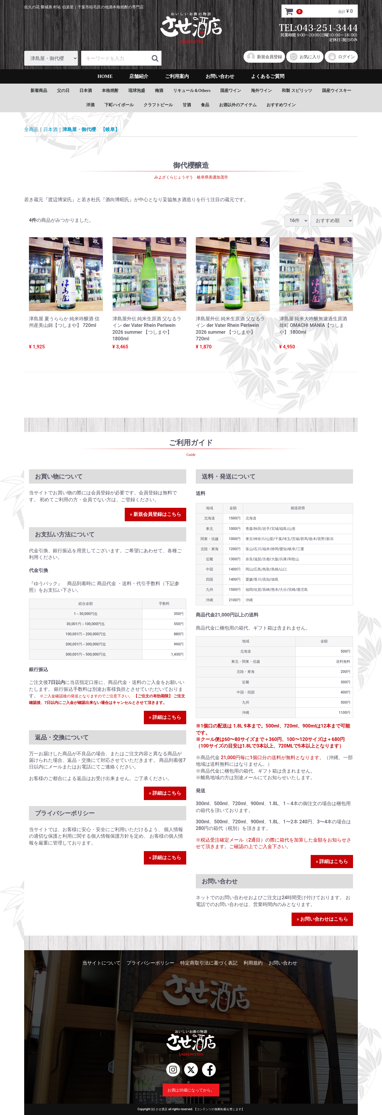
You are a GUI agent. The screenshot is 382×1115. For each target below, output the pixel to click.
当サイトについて (101, 963)
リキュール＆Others (191, 90)
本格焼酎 (110, 90)
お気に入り (305, 56)
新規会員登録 (264, 56)
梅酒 (159, 90)
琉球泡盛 (136, 90)
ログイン (341, 56)
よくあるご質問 (267, 76)
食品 (205, 105)
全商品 (31, 129)
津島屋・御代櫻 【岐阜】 (91, 129)
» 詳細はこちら (165, 717)
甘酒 (187, 105)
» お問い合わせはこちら (322, 919)
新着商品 (38, 90)
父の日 (63, 90)
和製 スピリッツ (297, 90)
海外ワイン (261, 90)
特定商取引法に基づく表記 (209, 963)
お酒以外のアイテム (238, 105)
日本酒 (85, 90)
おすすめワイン (281, 105)
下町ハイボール (119, 105)
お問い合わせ (220, 76)
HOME (105, 76)
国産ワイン (230, 90)
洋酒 (90, 105)
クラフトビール (158, 105)
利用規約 (253, 963)
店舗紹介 (138, 76)
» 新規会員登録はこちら (155, 514)
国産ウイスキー (336, 90)
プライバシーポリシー (150, 963)
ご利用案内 (177, 76)
